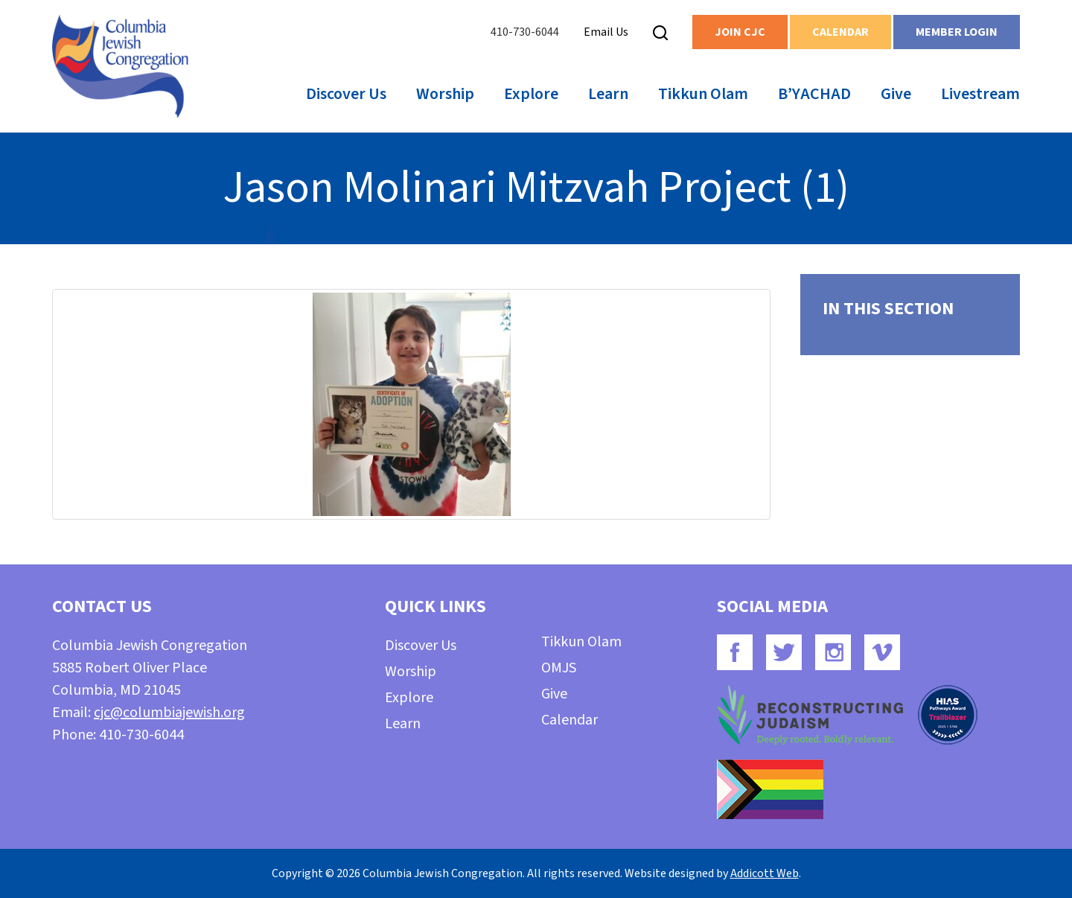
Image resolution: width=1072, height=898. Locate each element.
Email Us (606, 32)
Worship (445, 94)
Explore (531, 94)
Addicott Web (764, 873)
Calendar (840, 32)
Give (896, 94)
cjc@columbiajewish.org (169, 712)
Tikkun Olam (703, 94)
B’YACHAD (814, 94)
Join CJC (740, 32)
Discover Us (346, 94)
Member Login (957, 32)
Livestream (980, 94)
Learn (608, 94)
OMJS (558, 667)
